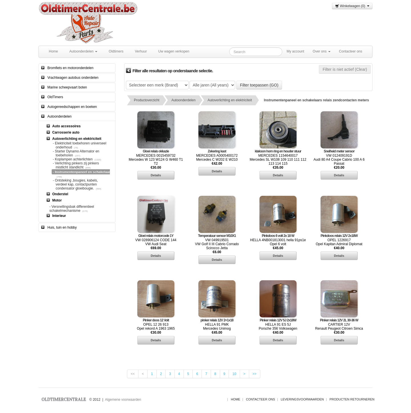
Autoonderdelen (83, 51)
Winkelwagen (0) (352, 6)
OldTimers (55, 97)
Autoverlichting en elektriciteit (229, 100)
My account (295, 51)
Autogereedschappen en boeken (72, 107)
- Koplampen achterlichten (72, 159)
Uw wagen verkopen (173, 51)
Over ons (322, 51)
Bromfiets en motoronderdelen (70, 68)
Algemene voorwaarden (123, 400)
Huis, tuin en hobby (62, 227)
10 (234, 374)
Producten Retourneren (352, 399)
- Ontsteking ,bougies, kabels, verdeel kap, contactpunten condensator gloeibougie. (75, 184)
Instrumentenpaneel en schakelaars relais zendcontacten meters (316, 100)
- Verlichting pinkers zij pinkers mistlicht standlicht (76, 165)
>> (255, 374)
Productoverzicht (146, 100)
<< (133, 374)
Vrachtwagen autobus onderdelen (72, 78)
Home (53, 51)
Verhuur (141, 51)
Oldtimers (116, 51)
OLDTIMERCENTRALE (63, 399)
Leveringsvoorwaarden (302, 399)
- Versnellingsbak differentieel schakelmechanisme (71, 209)
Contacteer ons (350, 51)
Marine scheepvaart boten (67, 87)
